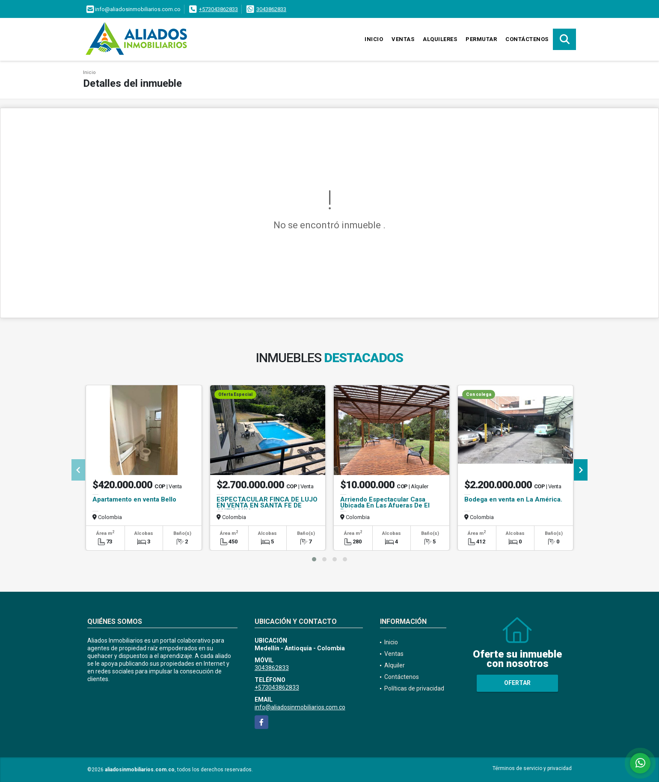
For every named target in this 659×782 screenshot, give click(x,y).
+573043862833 (218, 9)
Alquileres (440, 39)
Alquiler (394, 665)
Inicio (374, 39)
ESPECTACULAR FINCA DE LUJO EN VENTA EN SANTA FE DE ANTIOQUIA (267, 505)
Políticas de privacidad (414, 688)
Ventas (403, 39)
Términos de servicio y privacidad (532, 768)
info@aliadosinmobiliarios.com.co (300, 707)
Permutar (481, 39)
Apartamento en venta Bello (134, 499)
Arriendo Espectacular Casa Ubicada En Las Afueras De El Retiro (385, 505)
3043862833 (271, 9)
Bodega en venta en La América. (513, 499)
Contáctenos (527, 39)
